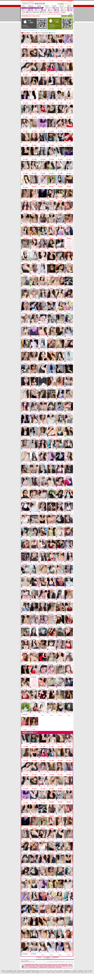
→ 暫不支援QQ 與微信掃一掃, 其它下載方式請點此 (48, 30)
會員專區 (39, 5)
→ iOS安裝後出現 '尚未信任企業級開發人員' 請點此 (30, 30)
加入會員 (47, 5)
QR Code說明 (70, 16)
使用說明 (54, 5)
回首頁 (23, 5)
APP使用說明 (64, 16)
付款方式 (61, 5)
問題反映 (69, 5)
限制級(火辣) (30, 12)
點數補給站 (30, 5)
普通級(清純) (44, 12)
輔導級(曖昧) (37, 12)
